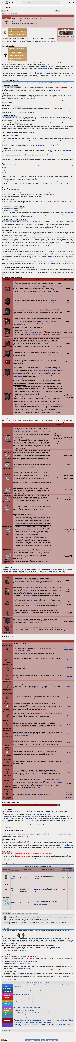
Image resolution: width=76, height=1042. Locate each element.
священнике (27, 295)
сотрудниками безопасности (47, 73)
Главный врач (67, 984)
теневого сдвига (24, 394)
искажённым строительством (9, 69)
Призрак (34, 1014)
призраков (20, 968)
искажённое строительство (13, 569)
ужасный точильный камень (20, 579)
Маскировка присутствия (35, 334)
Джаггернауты (46, 824)
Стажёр (31, 1001)
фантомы (10, 210)
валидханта (37, 889)
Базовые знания (6, 913)
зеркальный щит (36, 603)
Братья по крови (26, 1019)
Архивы (69, 715)
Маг (40, 1020)
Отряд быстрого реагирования (39, 1024)
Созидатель (4, 824)
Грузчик (15, 1010)
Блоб (19, 1019)
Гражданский (21, 1014)
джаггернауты (11, 208)
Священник (41, 1012)
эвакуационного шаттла (40, 713)
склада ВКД (50, 969)
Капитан (15, 984)
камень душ (57, 159)
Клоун (33, 1012)
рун (14, 368)
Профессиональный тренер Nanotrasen (47, 989)
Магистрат (26, 994)
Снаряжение (68, 659)
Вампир (32, 1019)
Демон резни (52, 1019)
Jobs (9, 1030)
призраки (35, 964)
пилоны (53, 177)
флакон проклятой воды (19, 581)
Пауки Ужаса (48, 1020)
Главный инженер (46, 984)
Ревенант (71, 1020)
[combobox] (40, 2)
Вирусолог (29, 1003)
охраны (49, 938)
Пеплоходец (28, 1014)
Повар (20, 1012)
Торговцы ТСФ (58, 1024)
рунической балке (28, 653)
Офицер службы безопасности (27, 998)
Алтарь (68, 762)
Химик (24, 1003)
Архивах (67, 816)
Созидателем (59, 816)
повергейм (37, 891)
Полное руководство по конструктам (10, 827)
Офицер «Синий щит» (32, 989)
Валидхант (64, 870)
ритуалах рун (27, 963)
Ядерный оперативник (49, 1022)
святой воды (36, 194)
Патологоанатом (42, 1003)
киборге (15, 286)
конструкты (10, 199)
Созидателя (47, 814)
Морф (43, 1020)
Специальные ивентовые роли (31, 1025)
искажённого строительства (30, 816)
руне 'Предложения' (37, 201)
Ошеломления (51, 261)
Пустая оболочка (8, 816)
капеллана (15, 961)
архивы (5, 170)
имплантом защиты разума (47, 922)
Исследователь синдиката (66, 1019)
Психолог (34, 1003)
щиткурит (70, 87)
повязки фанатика (17, 376)
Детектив (37, 998)
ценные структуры (43, 68)
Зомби (57, 1019)
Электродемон (39, 1022)
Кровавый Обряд (33, 687)
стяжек (57, 320)
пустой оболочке (33, 818)
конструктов (65, 820)
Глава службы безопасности (34, 984)
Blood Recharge (46, 687)
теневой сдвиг (29, 590)
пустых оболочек (69, 212)
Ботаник (29, 1012)
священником (24, 922)
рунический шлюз (51, 370)
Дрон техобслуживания (25, 1016)
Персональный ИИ (36, 1016)
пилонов (48, 177)
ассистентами (38, 242)
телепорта (58, 261)
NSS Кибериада (36, 62)
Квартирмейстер (17, 986)
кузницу (5, 172)
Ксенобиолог (37, 1007)
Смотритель (16, 998)
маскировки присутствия (8, 572)
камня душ (39, 814)
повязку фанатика (47, 587)
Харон (36, 715)
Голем (38, 1014)
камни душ (17, 824)
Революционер (17, 1022)
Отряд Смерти (51, 1024)
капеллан (61, 938)
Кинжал (72, 66)
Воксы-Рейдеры (39, 1019)
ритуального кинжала (34, 787)
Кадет (41, 998)
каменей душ (61, 212)
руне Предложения (39, 470)
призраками (35, 539)
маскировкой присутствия (19, 735)
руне (47, 150)
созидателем (34, 212)
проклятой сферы (30, 595)
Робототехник (25, 1007)
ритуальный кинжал (48, 66)
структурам (27, 652)
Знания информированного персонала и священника (25, 913)
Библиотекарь (48, 1012)
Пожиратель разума (57, 1020)
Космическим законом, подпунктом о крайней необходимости (39, 920)
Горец (21, 1025)
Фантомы (32, 824)
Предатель (65, 1020)
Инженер (26, 1001)
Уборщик (15, 1012)
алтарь (5, 169)
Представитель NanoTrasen (19, 989)
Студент (19, 1007)
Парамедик (19, 1003)
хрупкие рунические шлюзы (26, 332)
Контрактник (22, 1020)
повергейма (44, 904)
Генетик (31, 1007)
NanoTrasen (11, 54)
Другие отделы (38, 26)
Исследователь (26, 1010)
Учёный (15, 1007)
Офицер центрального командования (22, 1024)
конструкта (35, 144)
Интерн (48, 1003)
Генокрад (45, 1019)
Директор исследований (57, 984)
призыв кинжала (68, 649)
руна (36, 118)
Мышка (15, 1014)
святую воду (39, 646)
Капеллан (4, 940)
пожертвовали (14, 237)
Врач (14, 1003)
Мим (36, 1012)
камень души (57, 201)
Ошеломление (26, 112)
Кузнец (32, 1010)
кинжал (8, 958)
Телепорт (33, 112)
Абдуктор (15, 1019)
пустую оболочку (69, 201)
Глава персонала (22, 984)
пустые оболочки (25, 824)
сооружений (25, 368)
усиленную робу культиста (35, 600)
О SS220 (43, 1040)
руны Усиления (53, 256)
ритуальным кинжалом (52, 571)
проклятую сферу (57, 592)
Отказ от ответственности (52, 1040)
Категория (4, 1030)
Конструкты (6, 963)
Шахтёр (19, 1010)
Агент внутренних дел (18, 994)
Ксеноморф (28, 1020)
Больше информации (66, 40)
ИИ (49, 227)
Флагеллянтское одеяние (42, 602)
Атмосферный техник (18, 1001)
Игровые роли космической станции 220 (38, 982)
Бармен (24, 1012)
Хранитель (32, 1022)
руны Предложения (68, 784)
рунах (44, 194)
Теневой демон (25, 1022)
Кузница (68, 686)
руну (36, 122)
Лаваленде (25, 526)
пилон (5, 174)
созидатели (15, 206)
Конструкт (15, 1020)
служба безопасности (61, 87)
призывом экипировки (31, 354)
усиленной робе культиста (44, 393)
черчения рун (12, 68)
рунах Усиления (37, 370)
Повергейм (71, 870)
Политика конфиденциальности (32, 1040)
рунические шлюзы (45, 375)
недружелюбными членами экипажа (52, 834)
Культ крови (13, 13)
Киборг (17, 1016)
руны (40, 72)
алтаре (5, 202)
